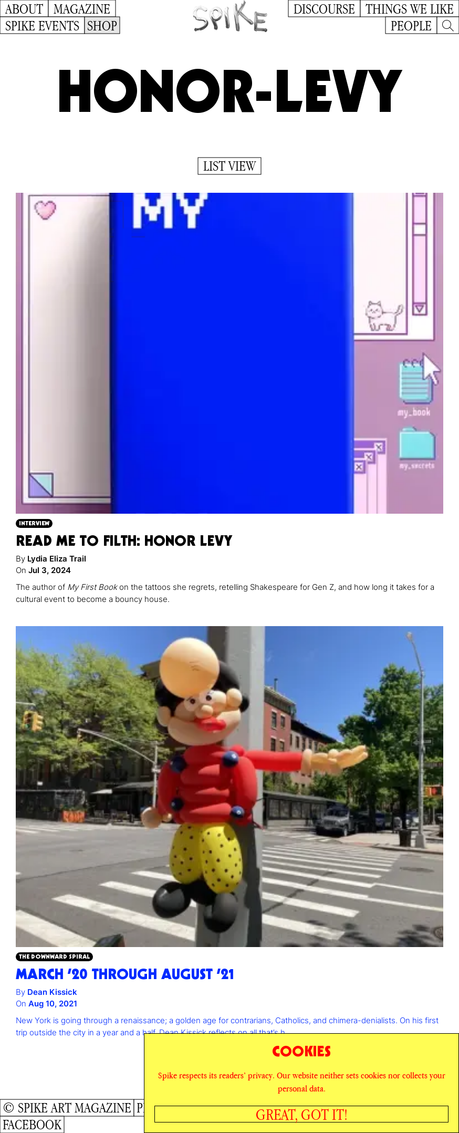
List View (229, 166)
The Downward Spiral (54, 956)
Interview (34, 523)
